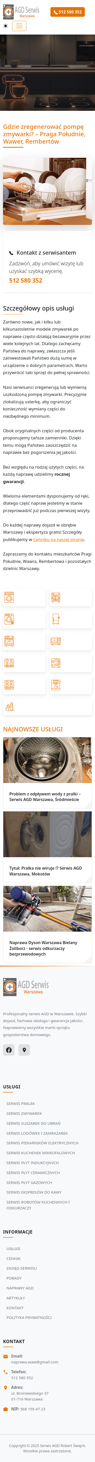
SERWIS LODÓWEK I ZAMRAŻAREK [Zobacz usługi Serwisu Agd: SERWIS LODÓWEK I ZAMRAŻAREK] (37, 1133)
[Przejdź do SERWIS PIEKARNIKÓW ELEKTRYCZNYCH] (24, 641)
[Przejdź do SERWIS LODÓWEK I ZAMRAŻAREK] (71, 619)
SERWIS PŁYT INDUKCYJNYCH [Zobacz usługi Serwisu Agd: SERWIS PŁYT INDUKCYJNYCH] (33, 1162)
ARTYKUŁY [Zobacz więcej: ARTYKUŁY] (16, 1297)
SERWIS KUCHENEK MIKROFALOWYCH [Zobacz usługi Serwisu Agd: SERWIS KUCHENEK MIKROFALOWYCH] (41, 1152)
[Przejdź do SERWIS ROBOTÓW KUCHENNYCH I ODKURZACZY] (47, 706)
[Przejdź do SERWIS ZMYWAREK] (71, 597)
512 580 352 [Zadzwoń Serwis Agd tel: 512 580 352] (22, 1377)
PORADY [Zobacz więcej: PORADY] (14, 1278)
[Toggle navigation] (19, 26)
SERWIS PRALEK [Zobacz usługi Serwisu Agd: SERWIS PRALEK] (21, 1103)
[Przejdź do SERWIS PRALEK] (24, 597)
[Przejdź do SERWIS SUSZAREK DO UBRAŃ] (24, 619)
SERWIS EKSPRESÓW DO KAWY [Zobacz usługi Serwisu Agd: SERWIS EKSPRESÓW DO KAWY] (34, 1192)
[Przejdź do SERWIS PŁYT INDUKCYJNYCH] (24, 663)
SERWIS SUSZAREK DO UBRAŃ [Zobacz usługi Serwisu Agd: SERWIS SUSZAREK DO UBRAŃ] (34, 1123)
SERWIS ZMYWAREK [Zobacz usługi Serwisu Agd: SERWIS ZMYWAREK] (24, 1113)
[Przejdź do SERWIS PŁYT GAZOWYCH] (24, 685)
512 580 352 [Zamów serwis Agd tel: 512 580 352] (68, 12)
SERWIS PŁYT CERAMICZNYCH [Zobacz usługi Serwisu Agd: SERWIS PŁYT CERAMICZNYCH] (33, 1172)
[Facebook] (8, 1050)
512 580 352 (25, 280)
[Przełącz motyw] (5, 25)
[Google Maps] (24, 1050)
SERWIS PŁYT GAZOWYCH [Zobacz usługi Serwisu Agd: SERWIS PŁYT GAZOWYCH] (29, 1182)
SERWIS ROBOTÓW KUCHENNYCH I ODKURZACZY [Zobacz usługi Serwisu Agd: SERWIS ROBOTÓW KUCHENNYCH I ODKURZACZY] (38, 1204)
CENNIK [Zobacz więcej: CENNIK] (14, 1258)
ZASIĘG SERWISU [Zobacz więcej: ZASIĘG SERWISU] (22, 1268)
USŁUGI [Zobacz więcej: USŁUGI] (14, 1248)
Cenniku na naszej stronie (58, 539)
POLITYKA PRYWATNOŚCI (29, 1317)
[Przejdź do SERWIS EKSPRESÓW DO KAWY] (71, 685)
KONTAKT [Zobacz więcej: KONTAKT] (15, 1307)
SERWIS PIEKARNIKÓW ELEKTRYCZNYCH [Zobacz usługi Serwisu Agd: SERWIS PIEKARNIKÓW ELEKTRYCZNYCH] (43, 1142)
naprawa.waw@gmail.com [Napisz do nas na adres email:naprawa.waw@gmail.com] (35, 1361)
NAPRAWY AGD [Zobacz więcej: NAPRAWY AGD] (20, 1287)
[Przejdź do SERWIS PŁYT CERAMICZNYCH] (71, 663)
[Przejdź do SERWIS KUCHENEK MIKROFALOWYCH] (71, 641)
